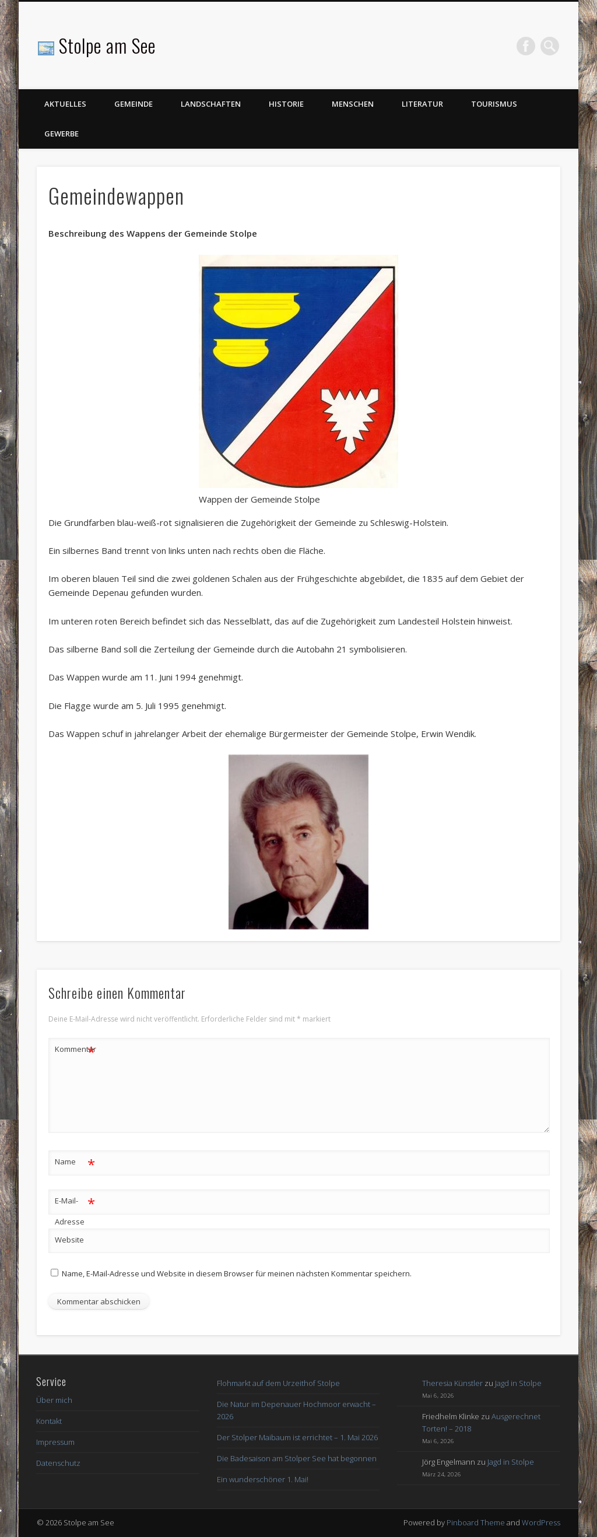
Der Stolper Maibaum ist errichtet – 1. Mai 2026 (297, 1437)
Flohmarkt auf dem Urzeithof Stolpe (278, 1383)
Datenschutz (58, 1463)
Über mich (54, 1400)
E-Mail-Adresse (75, 1209)
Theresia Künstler (452, 1383)
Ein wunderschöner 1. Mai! (262, 1479)
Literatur (422, 104)
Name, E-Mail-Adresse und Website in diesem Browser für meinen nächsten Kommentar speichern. (237, 1273)
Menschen (353, 104)
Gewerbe (61, 133)
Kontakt (49, 1421)
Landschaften (211, 104)
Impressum (55, 1442)
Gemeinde (133, 104)
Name (75, 1162)
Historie (286, 104)
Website (69, 1239)
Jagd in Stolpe (518, 1383)
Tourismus (494, 104)
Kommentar (75, 1049)
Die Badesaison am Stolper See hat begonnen (297, 1458)
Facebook (526, 46)
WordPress (541, 1522)
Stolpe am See (107, 45)
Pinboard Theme (476, 1522)
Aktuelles (65, 104)
